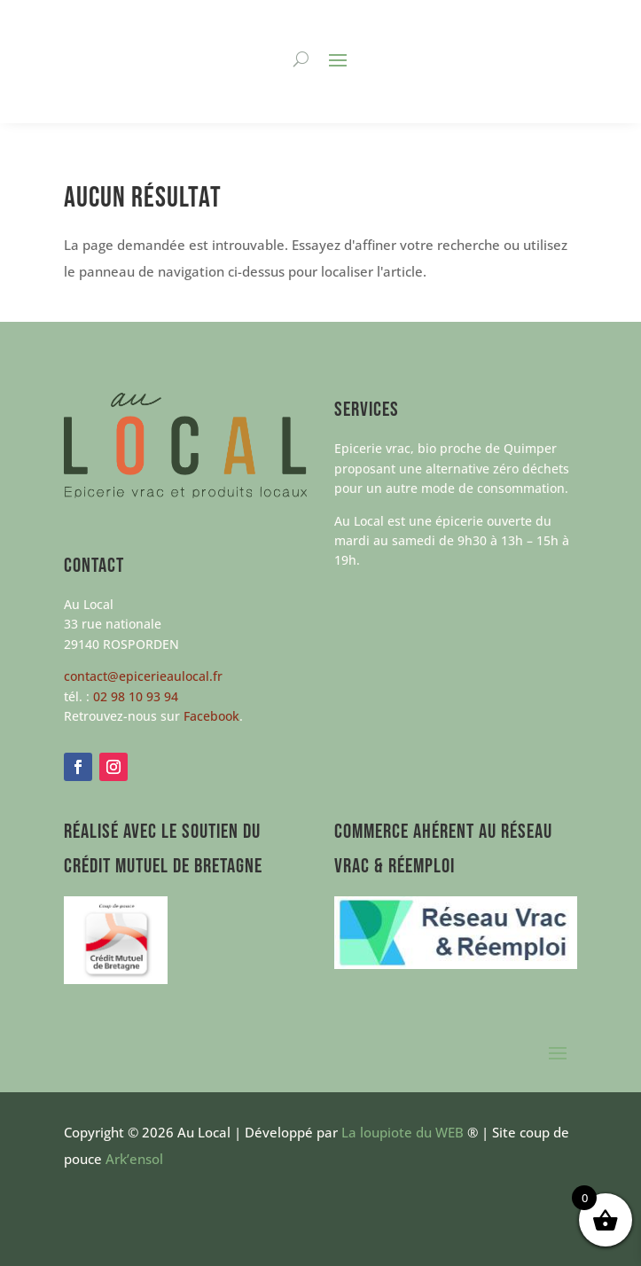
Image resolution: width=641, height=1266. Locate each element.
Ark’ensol (134, 1159)
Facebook (211, 715)
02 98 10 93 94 (135, 696)
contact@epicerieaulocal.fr (143, 676)
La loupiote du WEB (402, 1132)
